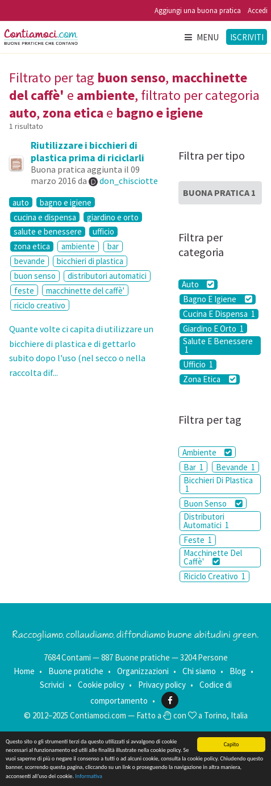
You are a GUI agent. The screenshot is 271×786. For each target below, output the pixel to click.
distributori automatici (107, 275)
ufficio (103, 232)
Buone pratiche (75, 671)
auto (20, 202)
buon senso (35, 275)
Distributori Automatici (206, 520)
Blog (238, 671)
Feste (198, 539)
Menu (201, 37)
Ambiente (207, 452)
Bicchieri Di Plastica (218, 484)
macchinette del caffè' (85, 290)
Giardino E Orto (213, 328)
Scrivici (52, 684)
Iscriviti (247, 37)
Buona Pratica (219, 192)
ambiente (78, 246)
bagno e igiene (65, 202)
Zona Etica (209, 379)
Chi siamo (199, 671)
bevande (29, 261)
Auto (198, 284)
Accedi (258, 10)
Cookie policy (101, 684)
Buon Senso (213, 503)
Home (24, 671)
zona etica (32, 246)
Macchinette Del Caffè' (213, 557)
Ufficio (198, 364)
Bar (193, 467)
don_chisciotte (128, 180)
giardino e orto (113, 217)
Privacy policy (162, 684)
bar (113, 246)
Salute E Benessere (218, 345)
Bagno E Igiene (217, 299)
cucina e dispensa (45, 217)
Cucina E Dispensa (219, 314)
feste (24, 290)
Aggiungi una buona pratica (198, 10)
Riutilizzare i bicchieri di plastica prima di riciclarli (87, 151)
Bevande (235, 467)
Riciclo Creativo (214, 576)
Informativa (88, 776)
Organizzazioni (143, 671)
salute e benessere (48, 232)
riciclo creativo (39, 305)
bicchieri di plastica (90, 261)
